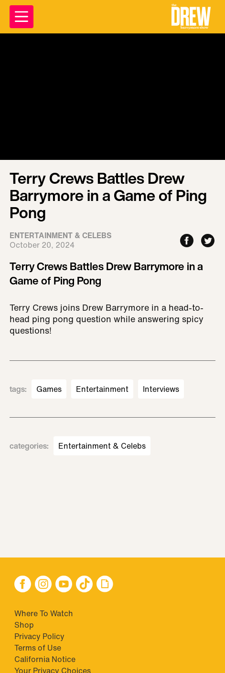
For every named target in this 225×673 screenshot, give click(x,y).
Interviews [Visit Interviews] (161, 389)
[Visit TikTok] (84, 585)
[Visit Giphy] (104, 585)
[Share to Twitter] (207, 241)
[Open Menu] (21, 16)
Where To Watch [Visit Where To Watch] (43, 613)
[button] (191, 17)
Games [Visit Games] (49, 389)
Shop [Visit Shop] (24, 625)
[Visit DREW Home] (191, 17)
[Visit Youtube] (63, 585)
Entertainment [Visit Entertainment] (102, 389)
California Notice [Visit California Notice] (44, 659)
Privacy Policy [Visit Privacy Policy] (39, 636)
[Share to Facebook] (186, 241)
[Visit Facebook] (22, 585)
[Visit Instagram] (43, 585)
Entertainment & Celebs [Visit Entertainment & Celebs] (102, 446)
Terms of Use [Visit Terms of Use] (37, 647)
